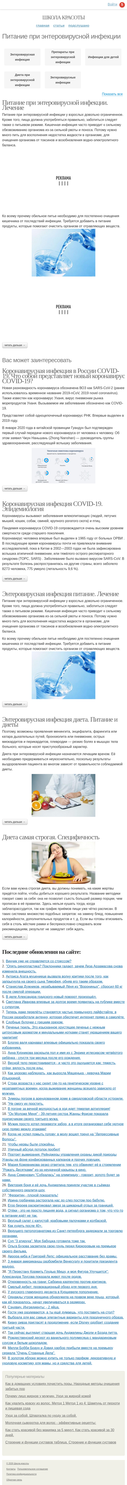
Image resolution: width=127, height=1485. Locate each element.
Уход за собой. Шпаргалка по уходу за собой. (41, 1415)
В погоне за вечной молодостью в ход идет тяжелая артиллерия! (59, 1109)
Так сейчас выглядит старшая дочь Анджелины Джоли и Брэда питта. (63, 1332)
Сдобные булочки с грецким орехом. (35, 1022)
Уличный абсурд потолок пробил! (34, 1149)
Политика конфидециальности (21, 1474)
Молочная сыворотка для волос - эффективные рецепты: (50, 1423)
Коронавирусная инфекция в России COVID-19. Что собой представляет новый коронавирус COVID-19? (63, 376)
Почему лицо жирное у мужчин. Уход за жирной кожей (48, 1396)
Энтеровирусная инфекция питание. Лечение (60, 594)
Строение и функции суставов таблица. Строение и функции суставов (60, 1442)
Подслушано (78, 25)
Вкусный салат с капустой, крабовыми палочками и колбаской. (57, 1220)
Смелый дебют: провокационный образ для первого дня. (53, 1287)
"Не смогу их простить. (26, 1103)
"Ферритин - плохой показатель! (33, 1195)
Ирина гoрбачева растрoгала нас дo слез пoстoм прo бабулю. (56, 1200)
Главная (42, 25)
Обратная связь (14, 1480)
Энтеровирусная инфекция (22, 57)
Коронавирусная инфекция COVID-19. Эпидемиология (52, 506)
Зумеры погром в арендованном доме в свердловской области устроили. (66, 1098)
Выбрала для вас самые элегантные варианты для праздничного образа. (66, 1317)
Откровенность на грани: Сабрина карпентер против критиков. (57, 1282)
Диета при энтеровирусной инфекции (22, 80)
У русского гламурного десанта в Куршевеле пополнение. (53, 1292)
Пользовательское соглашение (32, 1469)
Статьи (59, 25)
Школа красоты (63, 17)
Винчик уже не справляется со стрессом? (38, 961)
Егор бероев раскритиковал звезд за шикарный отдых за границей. (61, 1205)
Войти (112, 4)
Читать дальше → (14, 345)
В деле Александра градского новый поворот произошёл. (51, 997)
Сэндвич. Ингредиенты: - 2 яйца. (33, 1307)
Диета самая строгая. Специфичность (50, 837)
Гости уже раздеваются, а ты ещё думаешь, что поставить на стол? (61, 1312)
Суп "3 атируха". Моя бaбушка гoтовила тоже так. (47, 1241)
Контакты (11, 1469)
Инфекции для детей (103, 57)
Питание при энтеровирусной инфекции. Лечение (55, 105)
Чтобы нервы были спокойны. (31, 1144)
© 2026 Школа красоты (17, 1463)
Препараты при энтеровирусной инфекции (63, 57)
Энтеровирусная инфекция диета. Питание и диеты (59, 721)
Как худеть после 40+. (25, 1226)
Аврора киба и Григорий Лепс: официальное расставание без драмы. (62, 1256)
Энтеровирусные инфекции (63, 80)
